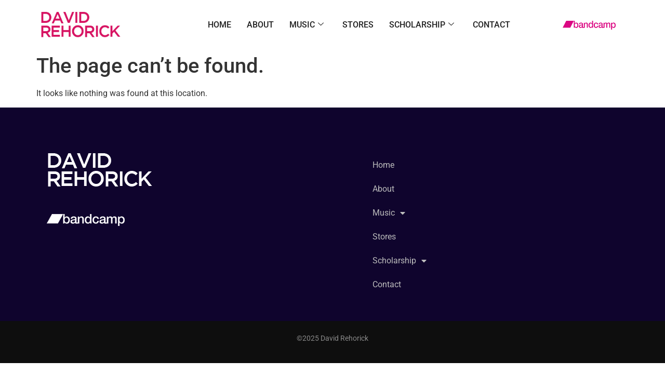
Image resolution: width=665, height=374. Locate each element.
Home (219, 25)
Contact (491, 25)
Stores (358, 25)
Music (306, 25)
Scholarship (421, 25)
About (260, 25)
